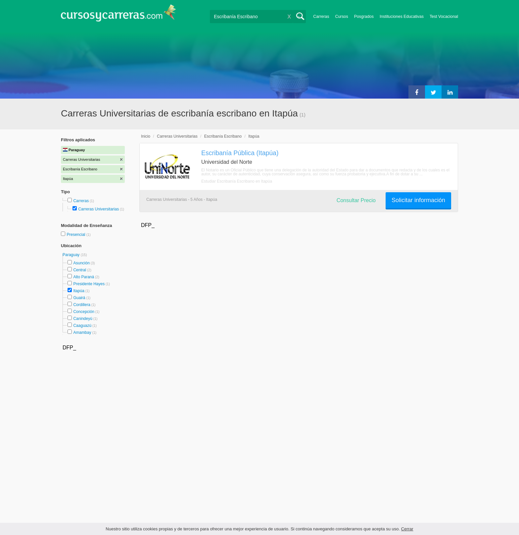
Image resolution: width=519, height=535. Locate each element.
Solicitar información (418, 200)
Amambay (82, 332)
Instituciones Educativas (402, 17)
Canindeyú (82, 318)
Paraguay (72, 254)
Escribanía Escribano (223, 136)
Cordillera (81, 304)
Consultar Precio (356, 200)
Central (79, 270)
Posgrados (364, 17)
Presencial (76, 234)
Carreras (321, 17)
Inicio (145, 136)
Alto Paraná (83, 277)
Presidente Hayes (89, 284)
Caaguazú (82, 325)
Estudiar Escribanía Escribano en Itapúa (236, 181)
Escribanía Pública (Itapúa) (239, 152)
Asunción (81, 263)
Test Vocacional (444, 17)
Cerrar (407, 528)
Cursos (341, 17)
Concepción (83, 311)
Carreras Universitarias (98, 209)
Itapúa (78, 291)
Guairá (79, 297)
